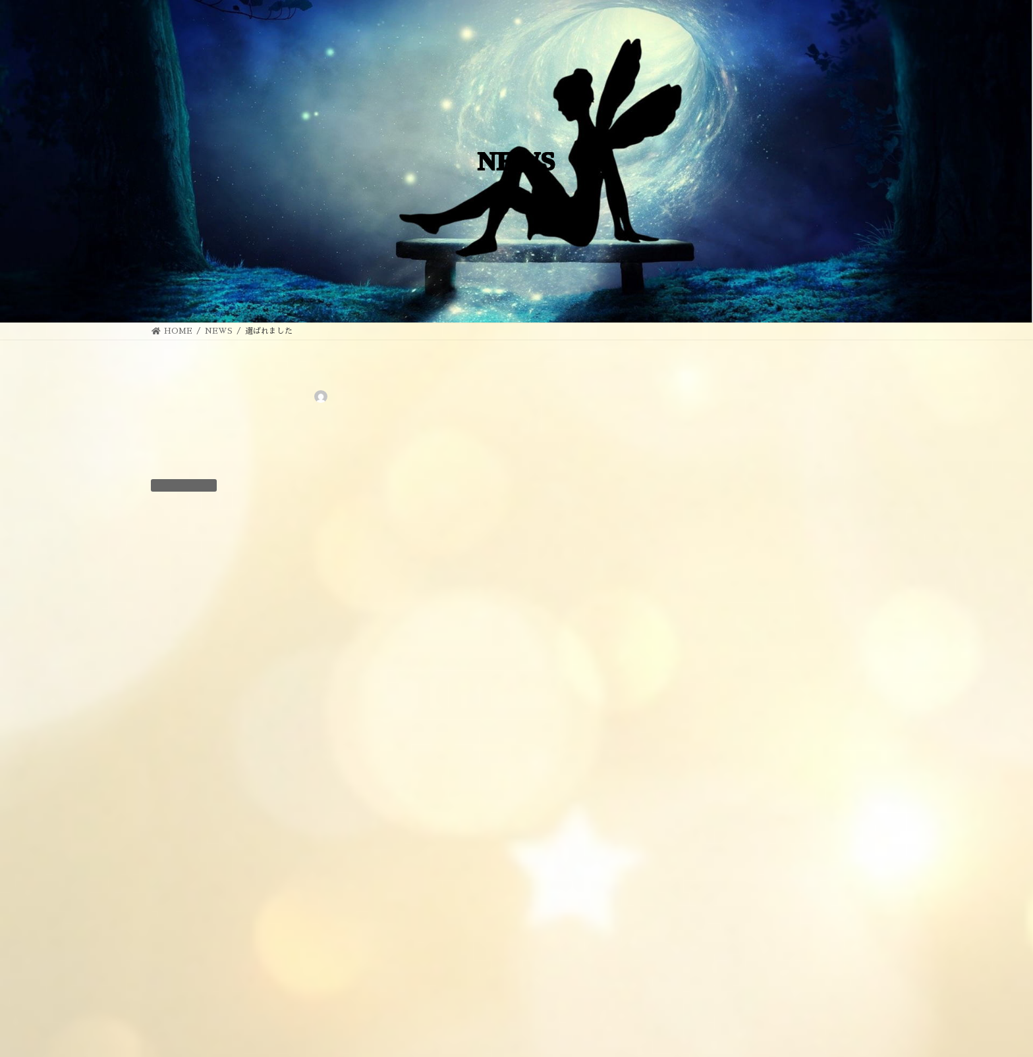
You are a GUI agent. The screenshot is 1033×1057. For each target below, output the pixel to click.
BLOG (702, 803)
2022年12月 (712, 918)
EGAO (655, 1042)
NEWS (234, 483)
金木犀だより (780, 468)
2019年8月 (710, 964)
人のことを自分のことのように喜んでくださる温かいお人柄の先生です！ (813, 703)
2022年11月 (712, 941)
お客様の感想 (716, 850)
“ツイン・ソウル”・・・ (803, 394)
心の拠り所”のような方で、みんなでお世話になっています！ (815, 554)
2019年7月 (710, 988)
